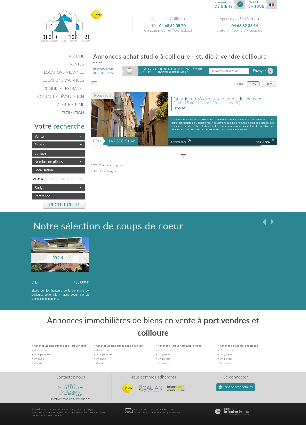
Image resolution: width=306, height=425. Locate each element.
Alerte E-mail (70, 104)
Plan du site (38, 412)
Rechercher (64, 204)
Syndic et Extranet (64, 88)
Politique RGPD (55, 415)
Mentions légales (54, 412)
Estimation (73, 112)
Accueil (76, 56)
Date (269, 84)
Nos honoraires (72, 412)
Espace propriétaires (235, 387)
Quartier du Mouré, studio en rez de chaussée (217, 98)
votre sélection (224, 4)
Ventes (77, 64)
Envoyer (263, 71)
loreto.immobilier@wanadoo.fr (168, 30)
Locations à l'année (64, 72)
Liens (85, 412)
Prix (253, 84)
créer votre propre (104, 70)
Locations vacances (63, 80)
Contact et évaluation (60, 96)
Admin (93, 412)
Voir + (60, 257)
